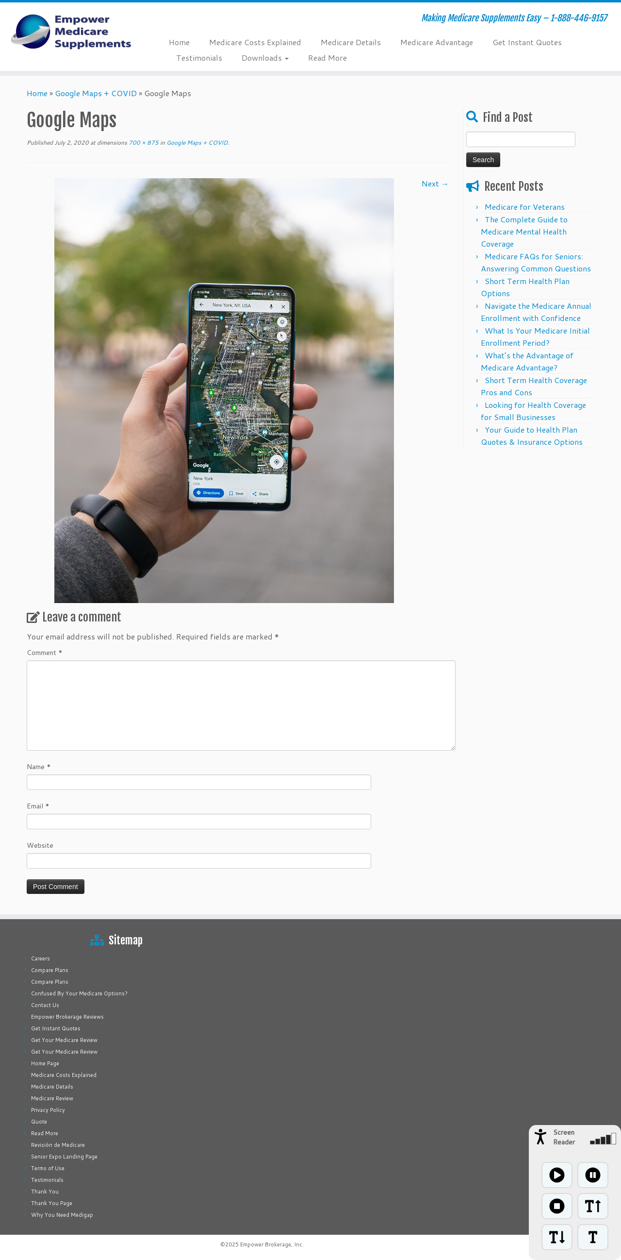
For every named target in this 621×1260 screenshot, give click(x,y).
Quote (39, 1122)
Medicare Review (52, 1098)
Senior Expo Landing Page (64, 1156)
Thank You (45, 1191)
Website (40, 845)
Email (38, 806)
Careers (40, 958)
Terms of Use (48, 1168)
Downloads (265, 57)
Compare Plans (49, 970)
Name (39, 767)
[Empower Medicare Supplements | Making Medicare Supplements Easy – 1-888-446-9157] (71, 31)
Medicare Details (351, 42)
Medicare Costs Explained (255, 42)
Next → (435, 183)
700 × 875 (143, 142)
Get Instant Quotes (527, 42)
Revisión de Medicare (58, 1145)
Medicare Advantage (436, 42)
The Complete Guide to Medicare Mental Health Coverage (524, 231)
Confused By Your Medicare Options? (79, 993)
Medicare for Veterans (525, 206)
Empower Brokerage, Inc (271, 1244)
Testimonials (199, 57)
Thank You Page (51, 1203)
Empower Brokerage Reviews (67, 1017)
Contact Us (45, 1005)
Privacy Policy (48, 1110)
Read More (327, 57)
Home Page (45, 1063)
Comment (45, 652)
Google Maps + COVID (96, 93)
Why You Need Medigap (62, 1215)
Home (179, 42)
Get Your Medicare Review (64, 1040)
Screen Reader (564, 1137)
